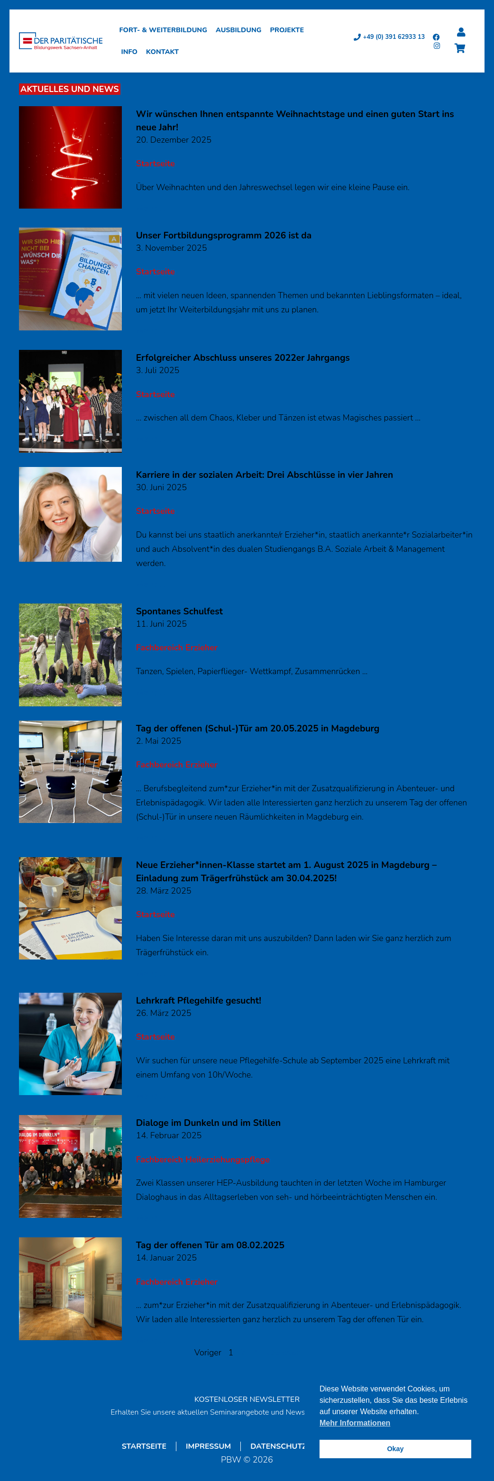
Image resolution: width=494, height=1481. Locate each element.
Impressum (208, 1446)
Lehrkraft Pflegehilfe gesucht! (198, 1001)
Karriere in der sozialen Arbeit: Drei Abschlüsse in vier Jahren (264, 475)
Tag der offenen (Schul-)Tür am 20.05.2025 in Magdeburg (258, 728)
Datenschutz (278, 1446)
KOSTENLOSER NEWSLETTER (247, 1399)
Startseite (144, 1446)
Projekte (289, 30)
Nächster (282, 1352)
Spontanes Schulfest (179, 611)
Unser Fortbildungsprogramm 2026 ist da (224, 235)
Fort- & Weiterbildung (165, 30)
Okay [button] (395, 1449)
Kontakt (164, 51)
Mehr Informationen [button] (355, 1423)
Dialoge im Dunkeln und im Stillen (208, 1123)
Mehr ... (151, 208)
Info (131, 51)
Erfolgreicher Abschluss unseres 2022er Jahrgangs (243, 358)
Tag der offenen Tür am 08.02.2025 (210, 1245)
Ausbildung (241, 30)
